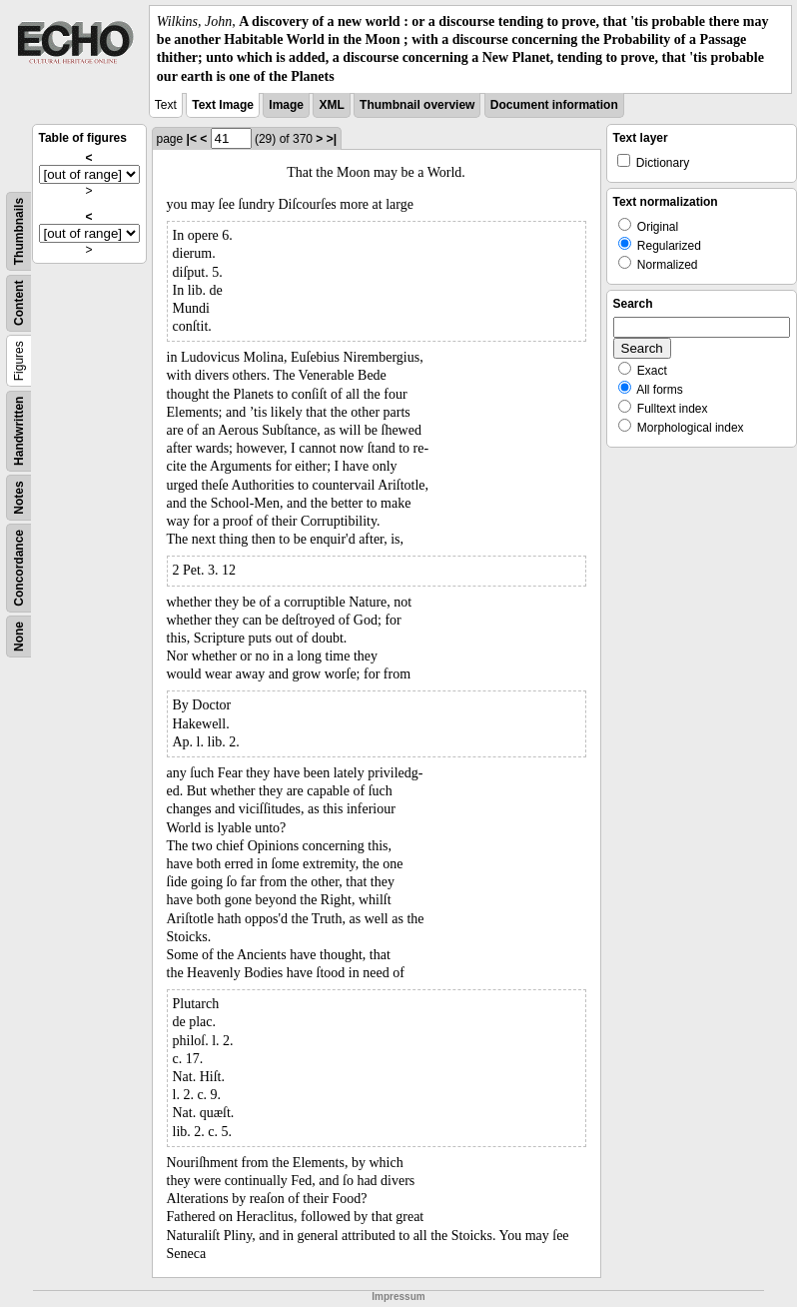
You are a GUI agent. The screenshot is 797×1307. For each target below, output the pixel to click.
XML (331, 105)
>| (332, 139)
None (19, 637)
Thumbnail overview (417, 105)
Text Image (223, 105)
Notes (19, 497)
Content (19, 302)
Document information (554, 105)
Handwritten (19, 430)
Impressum (398, 1296)
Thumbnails (19, 231)
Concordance (19, 568)
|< (192, 139)
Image (286, 105)
